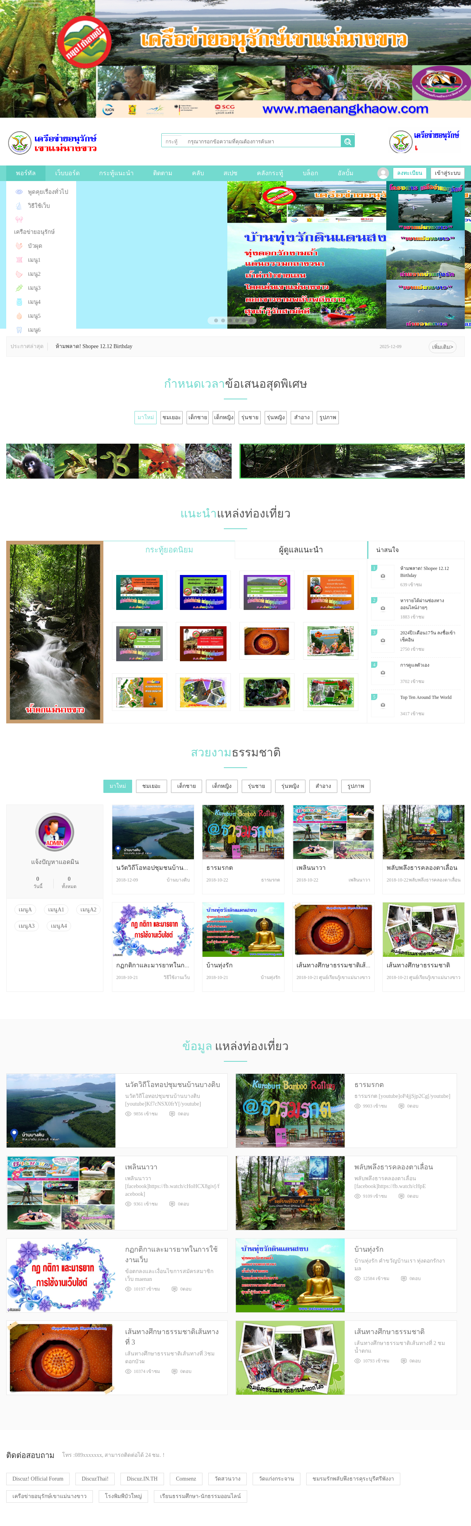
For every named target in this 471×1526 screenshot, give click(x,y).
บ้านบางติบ (178, 880)
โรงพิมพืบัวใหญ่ (123, 1496)
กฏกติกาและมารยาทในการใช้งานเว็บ (167, 965)
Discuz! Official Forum (37, 1479)
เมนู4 (34, 302)
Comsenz (186, 1479)
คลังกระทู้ (270, 173)
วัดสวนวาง (228, 1479)
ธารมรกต (219, 867)
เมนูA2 (88, 910)
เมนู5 (34, 316)
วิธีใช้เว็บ (39, 206)
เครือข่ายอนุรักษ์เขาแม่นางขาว (49, 1496)
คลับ (198, 173)
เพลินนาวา (311, 867)
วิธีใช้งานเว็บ (177, 977)
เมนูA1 (56, 910)
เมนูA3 (27, 926)
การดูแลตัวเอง (414, 665)
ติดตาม (163, 173)
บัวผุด (35, 246)
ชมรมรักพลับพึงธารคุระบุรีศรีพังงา (353, 1479)
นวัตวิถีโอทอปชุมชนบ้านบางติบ (159, 867)
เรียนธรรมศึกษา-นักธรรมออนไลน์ (200, 1496)
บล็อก (310, 173)
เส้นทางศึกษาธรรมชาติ (418, 965)
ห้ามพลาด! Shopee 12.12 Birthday (94, 346)
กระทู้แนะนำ (116, 173)
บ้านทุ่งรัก (219, 965)
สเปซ (230, 173)
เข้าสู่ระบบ (448, 173)
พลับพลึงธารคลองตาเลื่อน (422, 867)
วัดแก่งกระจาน (276, 1479)
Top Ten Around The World (426, 697)
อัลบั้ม (346, 173)
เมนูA (25, 910)
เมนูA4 (59, 926)
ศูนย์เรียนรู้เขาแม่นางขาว (344, 977)
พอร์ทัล (26, 173)
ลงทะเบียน (409, 173)
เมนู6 (34, 330)
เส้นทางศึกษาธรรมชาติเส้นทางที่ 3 (343, 965)
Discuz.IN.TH (142, 1479)
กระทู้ (172, 142)
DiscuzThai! (95, 1479)
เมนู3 (34, 288)
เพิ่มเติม (442, 347)
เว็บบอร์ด (67, 173)
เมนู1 (34, 260)
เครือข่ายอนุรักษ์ (34, 232)
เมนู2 (34, 274)
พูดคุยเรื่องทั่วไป (48, 192)
